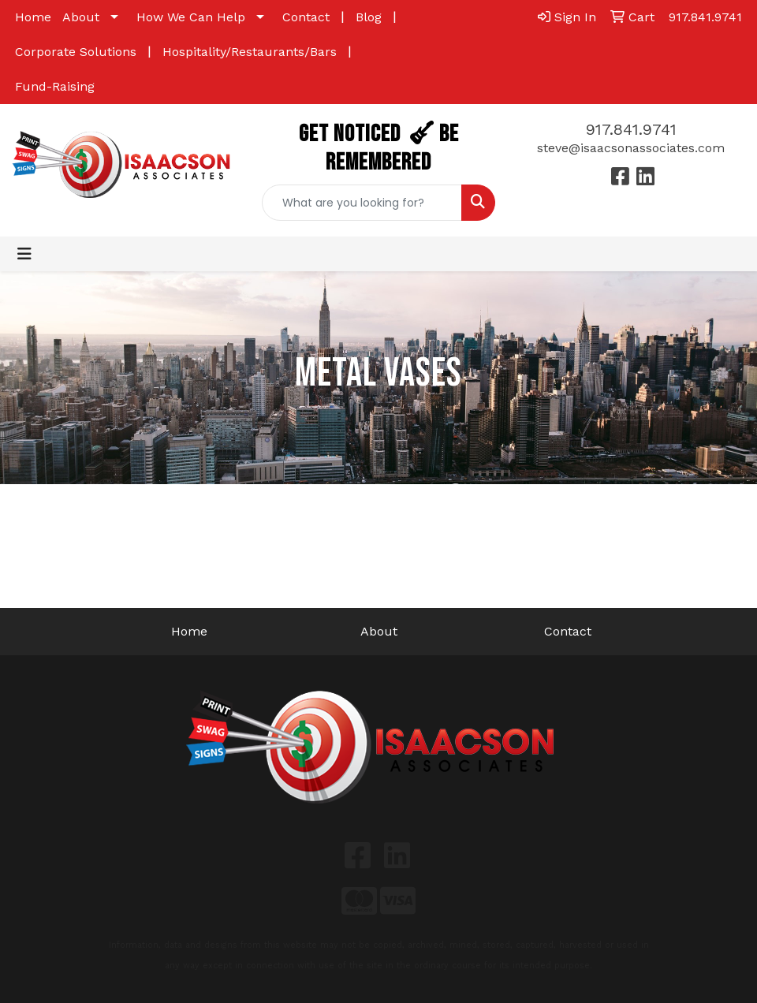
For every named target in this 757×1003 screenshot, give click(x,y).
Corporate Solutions (75, 51)
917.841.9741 (631, 129)
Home (33, 16)
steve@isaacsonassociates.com (631, 147)
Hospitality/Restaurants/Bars (249, 51)
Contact (306, 16)
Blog (369, 16)
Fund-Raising (55, 86)
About (80, 16)
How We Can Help (190, 16)
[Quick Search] (362, 203)
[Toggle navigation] (24, 254)
